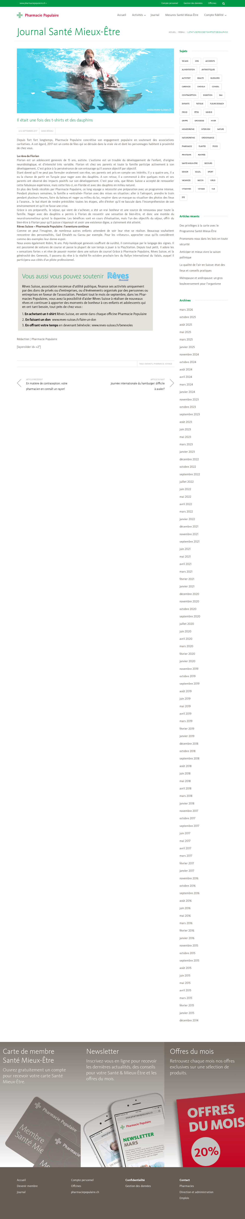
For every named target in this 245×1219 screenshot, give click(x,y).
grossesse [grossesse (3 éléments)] (199, 121)
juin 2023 (185, 429)
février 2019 (187, 728)
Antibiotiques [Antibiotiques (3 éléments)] (208, 70)
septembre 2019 (189, 683)
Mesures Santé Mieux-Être (181, 15)
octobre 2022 (188, 466)
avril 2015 (185, 990)
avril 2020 (186, 639)
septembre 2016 (189, 893)
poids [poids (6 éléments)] (215, 146)
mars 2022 (186, 511)
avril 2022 (186, 504)
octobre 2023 (188, 407)
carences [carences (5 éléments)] (186, 87)
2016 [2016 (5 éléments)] (197, 61)
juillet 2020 (187, 624)
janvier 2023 (187, 451)
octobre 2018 (187, 751)
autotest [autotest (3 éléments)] (186, 78)
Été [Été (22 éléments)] (183, 197)
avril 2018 (185, 788)
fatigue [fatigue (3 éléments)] (199, 104)
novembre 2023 (189, 399)
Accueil (121, 15)
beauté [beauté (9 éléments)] (200, 78)
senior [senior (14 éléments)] (185, 172)
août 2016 (186, 900)
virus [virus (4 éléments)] (212, 180)
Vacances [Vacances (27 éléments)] (186, 180)
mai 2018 (185, 781)
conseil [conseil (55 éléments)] (215, 87)
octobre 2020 (188, 609)
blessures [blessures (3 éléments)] (215, 78)
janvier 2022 (187, 519)
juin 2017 (185, 833)
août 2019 (186, 691)
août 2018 (186, 766)
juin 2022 (185, 489)
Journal (155, 15)
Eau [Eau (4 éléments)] (221, 95)
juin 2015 (185, 975)
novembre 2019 (189, 669)
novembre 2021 (189, 534)
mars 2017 (186, 855)
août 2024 (186, 369)
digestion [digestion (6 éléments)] (207, 95)
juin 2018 (185, 773)
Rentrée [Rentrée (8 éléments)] (201, 155)
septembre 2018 (189, 758)
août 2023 (186, 422)
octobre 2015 (187, 953)
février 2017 (187, 863)
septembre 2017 (189, 826)
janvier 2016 (187, 938)
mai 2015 (185, 983)
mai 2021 (185, 556)
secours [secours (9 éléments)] (208, 163)
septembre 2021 (189, 541)
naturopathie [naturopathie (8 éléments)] (188, 138)
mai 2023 (185, 437)
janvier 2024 (187, 392)
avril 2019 (185, 713)
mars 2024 (186, 384)
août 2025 (186, 324)
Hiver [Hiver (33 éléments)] (213, 121)
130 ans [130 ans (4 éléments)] (185, 61)
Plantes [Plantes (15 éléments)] (202, 146)
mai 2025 (185, 332)
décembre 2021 (189, 526)
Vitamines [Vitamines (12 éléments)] (186, 189)
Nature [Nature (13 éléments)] (220, 129)
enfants (149, 363)
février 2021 (187, 579)
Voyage (168, 363)
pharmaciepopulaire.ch (85, 1192)
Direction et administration (196, 1192)
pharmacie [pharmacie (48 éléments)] (187, 146)
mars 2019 (186, 721)
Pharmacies (187, 1186)
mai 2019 (185, 706)
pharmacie (159, 363)
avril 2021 (185, 564)
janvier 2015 (187, 1013)
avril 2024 (186, 377)
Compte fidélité (213, 15)
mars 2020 (186, 646)
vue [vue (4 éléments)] (213, 189)
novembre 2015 (189, 945)
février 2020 (187, 654)
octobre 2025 (188, 317)
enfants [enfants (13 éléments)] (185, 104)
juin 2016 (185, 908)
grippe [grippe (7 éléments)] (185, 121)
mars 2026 (186, 309)
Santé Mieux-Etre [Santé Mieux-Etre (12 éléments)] (190, 163)
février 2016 (187, 930)
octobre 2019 (187, 676)
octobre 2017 (187, 818)
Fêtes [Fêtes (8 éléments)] (196, 112)
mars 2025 (186, 339)
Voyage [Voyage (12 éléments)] (201, 189)
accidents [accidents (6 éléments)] (210, 61)
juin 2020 (185, 631)
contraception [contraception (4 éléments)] (189, 95)
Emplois (184, 1198)
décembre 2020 (189, 594)
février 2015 (187, 1005)
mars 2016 (186, 923)
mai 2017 (185, 841)
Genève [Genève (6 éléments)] (209, 112)
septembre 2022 (190, 474)
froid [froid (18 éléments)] (184, 112)
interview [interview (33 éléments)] (205, 129)
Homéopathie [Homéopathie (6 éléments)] (188, 129)
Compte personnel (169, 3)
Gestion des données (193, 3)
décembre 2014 (189, 1020)
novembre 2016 (189, 878)
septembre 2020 (190, 616)
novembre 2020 (189, 601)
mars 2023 (186, 444)
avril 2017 (185, 848)
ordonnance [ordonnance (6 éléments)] (208, 138)
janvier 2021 (187, 586)
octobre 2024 (188, 362)
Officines (212, 3)
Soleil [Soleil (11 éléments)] (198, 172)
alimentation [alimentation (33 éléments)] (188, 70)
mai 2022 (185, 496)
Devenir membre (27, 1186)
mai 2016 (185, 915)
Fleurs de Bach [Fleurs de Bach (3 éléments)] (217, 104)
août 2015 (185, 968)
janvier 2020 (187, 661)
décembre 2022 (189, 459)
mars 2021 (186, 571)
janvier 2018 (187, 803)
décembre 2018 (189, 743)
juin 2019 (185, 698)
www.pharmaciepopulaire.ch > (33, 3)
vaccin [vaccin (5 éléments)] (200, 180)
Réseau (181, 32)
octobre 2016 (187, 885)
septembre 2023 (190, 414)
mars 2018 (186, 796)
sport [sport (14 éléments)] (210, 172)
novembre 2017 (189, 811)
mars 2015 (186, 998)
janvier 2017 (187, 870)
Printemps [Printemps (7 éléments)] (186, 155)
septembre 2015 (189, 960)
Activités (137, 15)
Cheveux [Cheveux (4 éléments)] (201, 87)
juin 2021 (185, 549)
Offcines (76, 1186)
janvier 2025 (187, 347)
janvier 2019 (187, 736)
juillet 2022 (187, 481)
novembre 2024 (189, 354)
